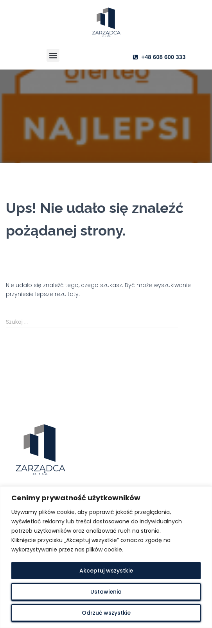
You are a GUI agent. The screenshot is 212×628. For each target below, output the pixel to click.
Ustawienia (106, 592)
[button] (53, 55)
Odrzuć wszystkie (106, 613)
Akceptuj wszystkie (106, 570)
